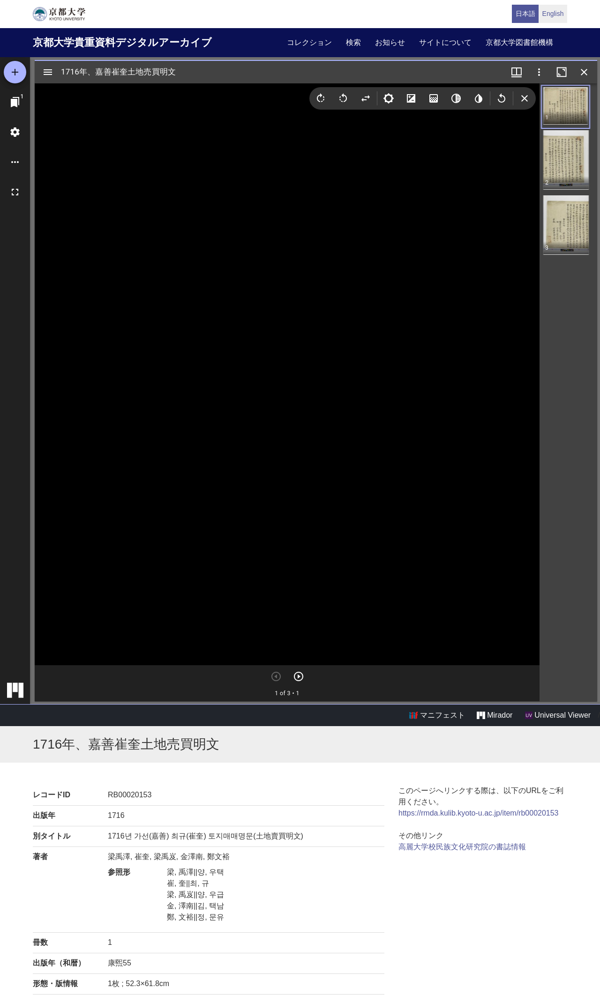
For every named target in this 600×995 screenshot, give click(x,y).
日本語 (525, 13)
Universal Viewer (558, 715)
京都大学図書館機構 (519, 42)
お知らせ (390, 42)
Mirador (494, 715)
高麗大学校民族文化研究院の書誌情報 (462, 847)
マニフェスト (437, 715)
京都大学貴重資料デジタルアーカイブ (122, 42)
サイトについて (445, 42)
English (553, 13)
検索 (353, 42)
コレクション (309, 42)
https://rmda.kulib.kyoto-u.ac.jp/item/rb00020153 (478, 813)
